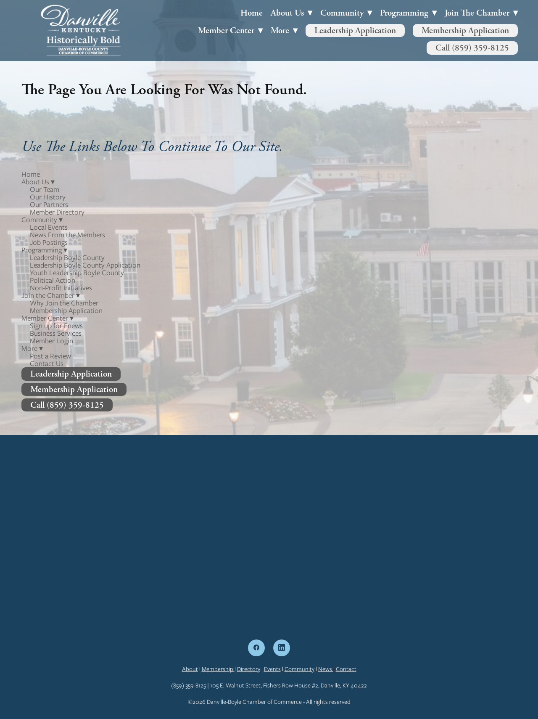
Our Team (44, 189)
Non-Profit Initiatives (61, 288)
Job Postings (49, 242)
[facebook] (256, 647)
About (190, 669)
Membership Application (465, 30)
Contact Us (46, 363)
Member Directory (57, 212)
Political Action (52, 280)
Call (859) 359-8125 (472, 47)
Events (272, 669)
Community (299, 669)
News (325, 669)
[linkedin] (281, 647)
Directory (248, 669)
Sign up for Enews (56, 326)
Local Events (49, 227)
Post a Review (50, 356)
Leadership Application (355, 30)
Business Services (56, 333)
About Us (291, 13)
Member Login (51, 341)
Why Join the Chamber (64, 303)
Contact (346, 669)
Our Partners (49, 204)
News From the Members (67, 235)
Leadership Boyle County (67, 257)
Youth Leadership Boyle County (77, 273)
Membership (218, 669)
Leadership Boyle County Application (85, 265)
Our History (48, 197)
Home (251, 13)
